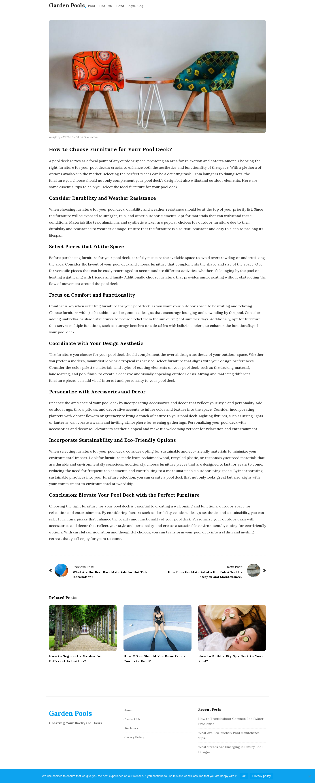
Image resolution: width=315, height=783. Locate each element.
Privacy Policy (133, 737)
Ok (244, 776)
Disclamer (130, 728)
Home (127, 710)
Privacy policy (261, 776)
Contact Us (131, 719)
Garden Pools (67, 5)
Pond (120, 6)
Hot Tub (105, 6)
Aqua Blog (135, 6)
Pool (91, 6)
